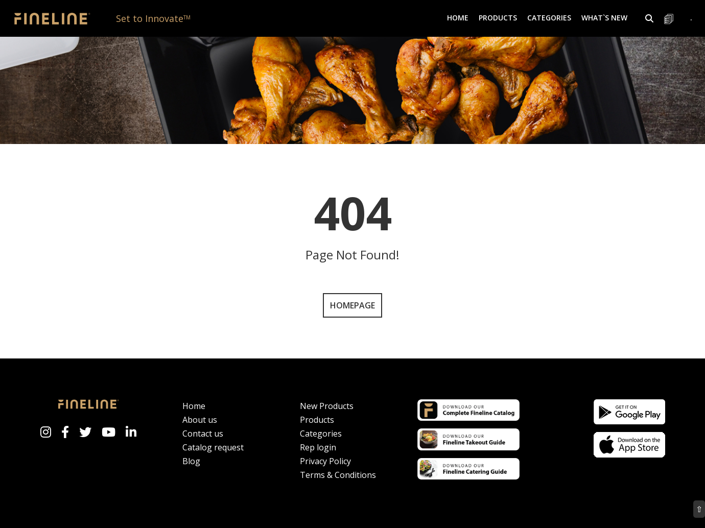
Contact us (202, 433)
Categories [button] (549, 17)
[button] (649, 18)
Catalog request (213, 447)
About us (199, 419)
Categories (321, 433)
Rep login (318, 447)
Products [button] (498, 17)
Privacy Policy (325, 461)
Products (317, 419)
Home (457, 17)
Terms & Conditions (338, 475)
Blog (191, 461)
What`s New (604, 17)
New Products (327, 406)
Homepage (352, 305)
